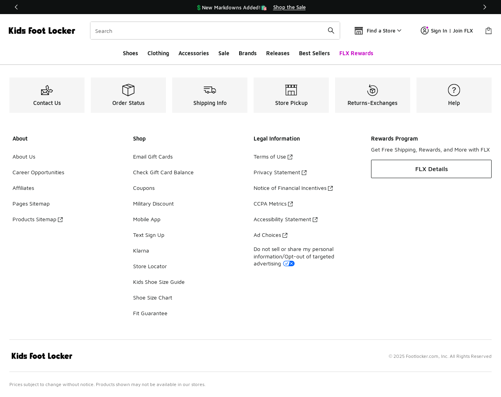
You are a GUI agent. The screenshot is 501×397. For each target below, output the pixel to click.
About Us (24, 156)
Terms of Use (273, 156)
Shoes (130, 53)
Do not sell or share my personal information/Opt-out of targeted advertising (294, 255)
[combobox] (215, 30)
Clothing (158, 53)
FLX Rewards (356, 53)
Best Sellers (314, 53)
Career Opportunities (38, 172)
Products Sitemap (38, 219)
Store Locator (150, 266)
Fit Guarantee (150, 313)
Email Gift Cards (153, 156)
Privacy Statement (280, 172)
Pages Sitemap (31, 203)
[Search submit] (331, 30)
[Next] (484, 7)
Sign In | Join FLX (447, 30)
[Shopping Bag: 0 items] (488, 30)
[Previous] (16, 7)
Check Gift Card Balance (163, 172)
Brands (248, 53)
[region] (250, 7)
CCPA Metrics (273, 203)
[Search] (215, 30)
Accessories (193, 53)
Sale (223, 53)
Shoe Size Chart (152, 297)
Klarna (141, 250)
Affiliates (23, 187)
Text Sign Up (148, 234)
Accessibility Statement (285, 219)
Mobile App (146, 219)
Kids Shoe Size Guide (159, 281)
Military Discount (153, 203)
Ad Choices (270, 234)
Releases (278, 53)
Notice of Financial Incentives (293, 187)
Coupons (144, 187)
